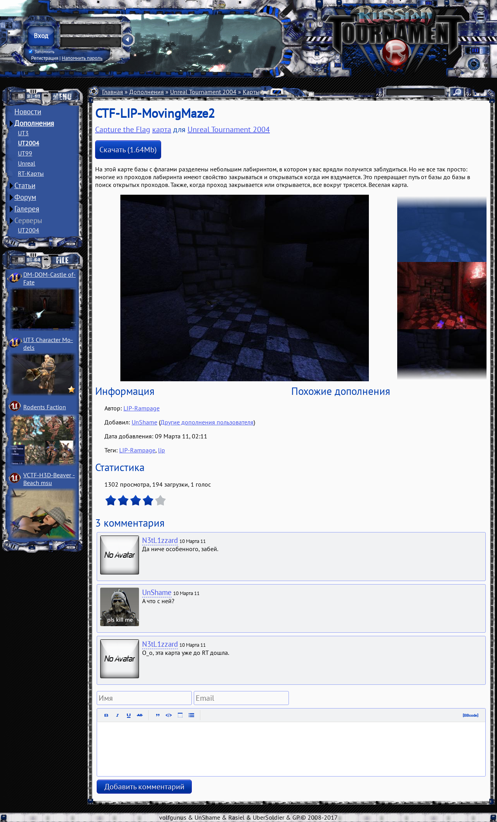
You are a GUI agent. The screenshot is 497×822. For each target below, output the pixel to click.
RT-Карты (31, 173)
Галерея (26, 208)
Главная (112, 92)
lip (161, 450)
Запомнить (41, 51)
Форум (25, 197)
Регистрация (44, 57)
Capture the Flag (122, 129)
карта (161, 129)
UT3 (23, 133)
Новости (27, 111)
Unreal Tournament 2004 (203, 92)
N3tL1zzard (160, 540)
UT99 (25, 153)
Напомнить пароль (82, 57)
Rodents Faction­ (44, 407)
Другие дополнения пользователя (207, 422)
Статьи (24, 185)
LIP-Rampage (141, 408)
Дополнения (34, 123)
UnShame (144, 422)
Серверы (28, 220)
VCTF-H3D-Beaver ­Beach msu (49, 479)
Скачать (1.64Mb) (128, 150)
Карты (251, 92)
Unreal (26, 163)
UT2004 (28, 143)
